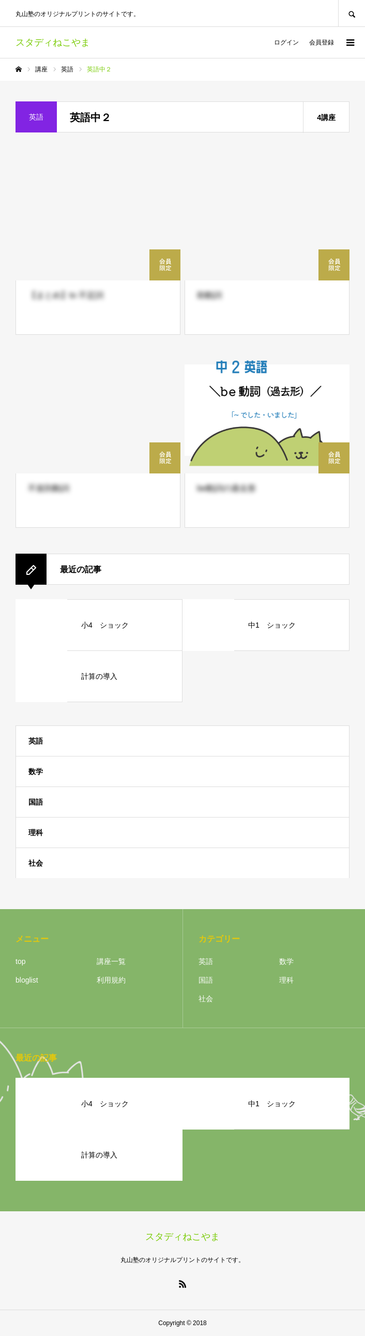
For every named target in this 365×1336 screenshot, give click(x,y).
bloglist (27, 980)
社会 (35, 863)
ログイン (286, 42)
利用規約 (111, 980)
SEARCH (351, 13)
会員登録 (321, 42)
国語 (35, 802)
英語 (35, 741)
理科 (35, 832)
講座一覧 (111, 961)
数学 (35, 771)
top (20, 961)
